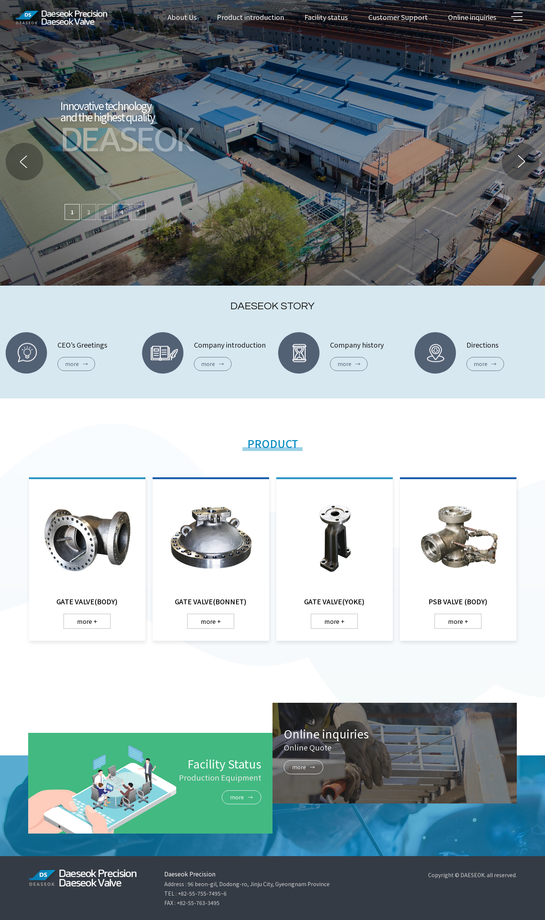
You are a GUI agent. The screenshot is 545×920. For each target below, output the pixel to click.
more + (87, 621)
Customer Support (398, 17)
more (76, 364)
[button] (520, 161)
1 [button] (72, 212)
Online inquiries (472, 17)
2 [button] (88, 212)
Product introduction (250, 17)
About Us (182, 17)
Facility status (326, 17)
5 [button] (138, 212)
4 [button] (121, 212)
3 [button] (105, 212)
